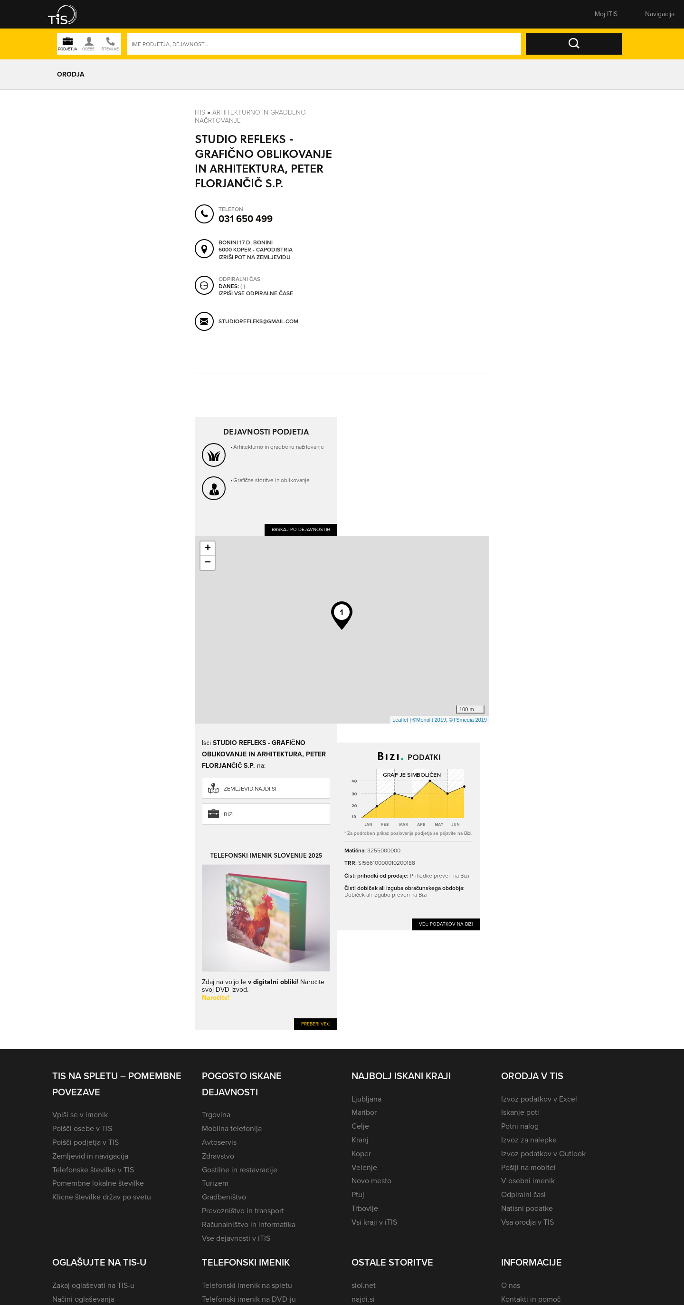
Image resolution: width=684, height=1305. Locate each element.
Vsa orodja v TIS (527, 1222)
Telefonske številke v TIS (93, 1169)
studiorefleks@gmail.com (258, 321)
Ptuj (358, 1194)
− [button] (208, 563)
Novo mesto (371, 1180)
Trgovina (216, 1114)
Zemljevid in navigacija (90, 1155)
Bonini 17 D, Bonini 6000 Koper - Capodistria (255, 246)
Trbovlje (365, 1208)
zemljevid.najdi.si (250, 788)
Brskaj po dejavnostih (301, 529)
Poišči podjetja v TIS (85, 1142)
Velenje (364, 1167)
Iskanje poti (520, 1112)
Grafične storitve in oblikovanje (271, 480)
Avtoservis (219, 1142)
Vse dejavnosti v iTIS (236, 1238)
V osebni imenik (528, 1180)
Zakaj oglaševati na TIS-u (93, 1285)
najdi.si (363, 1299)
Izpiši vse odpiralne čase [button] (255, 294)
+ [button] (208, 548)
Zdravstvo (218, 1155)
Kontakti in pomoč (530, 1299)
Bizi (229, 814)
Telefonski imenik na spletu (247, 1285)
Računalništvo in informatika (248, 1224)
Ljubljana (366, 1098)
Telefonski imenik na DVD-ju (249, 1299)
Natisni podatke (527, 1208)
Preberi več (315, 1023)
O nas (510, 1285)
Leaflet (400, 720)
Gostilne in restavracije (239, 1169)
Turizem (215, 1183)
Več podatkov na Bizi (446, 924)
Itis (200, 112)
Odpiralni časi (523, 1194)
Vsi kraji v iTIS (374, 1222)
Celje (360, 1126)
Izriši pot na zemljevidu (254, 257)
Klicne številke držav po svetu (101, 1196)
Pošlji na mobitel (528, 1167)
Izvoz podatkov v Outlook (543, 1153)
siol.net (364, 1285)
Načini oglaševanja (83, 1299)
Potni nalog (520, 1126)
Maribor (364, 1112)
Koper (361, 1153)
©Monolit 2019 (429, 720)
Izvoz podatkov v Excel (539, 1098)
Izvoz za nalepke (529, 1139)
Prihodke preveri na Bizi (439, 875)
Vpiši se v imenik (80, 1114)
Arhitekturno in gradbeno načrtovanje (250, 116)
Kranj (360, 1139)
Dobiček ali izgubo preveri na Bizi (386, 894)
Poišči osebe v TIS (82, 1128)
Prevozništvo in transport (243, 1210)
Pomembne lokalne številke (98, 1183)
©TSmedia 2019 (468, 720)
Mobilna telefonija (232, 1128)
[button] (69, 14)
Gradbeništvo (224, 1196)
